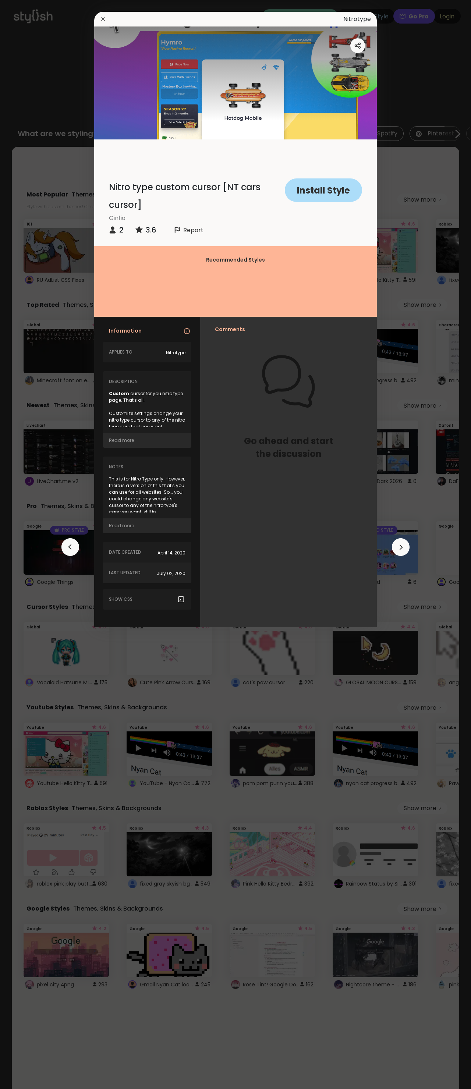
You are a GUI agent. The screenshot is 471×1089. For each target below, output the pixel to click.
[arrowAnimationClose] (70, 547)
